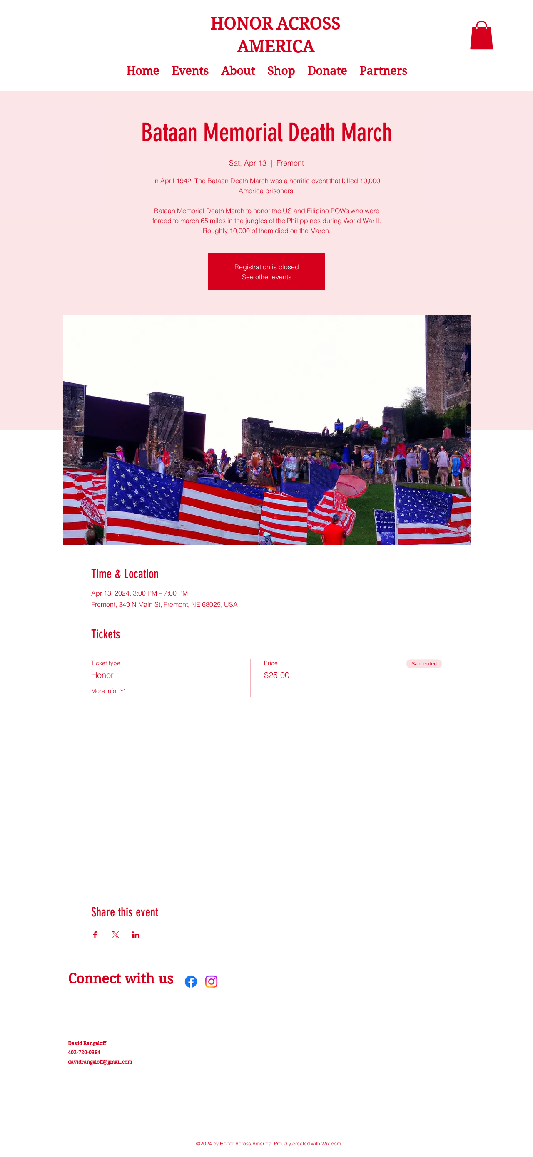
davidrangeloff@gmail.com (100, 1062)
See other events (266, 277)
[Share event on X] (116, 934)
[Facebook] (191, 981)
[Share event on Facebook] (95, 934)
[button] (481, 35)
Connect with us (120, 979)
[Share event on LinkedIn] (136, 934)
